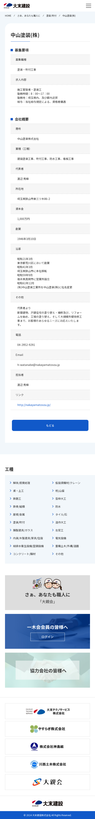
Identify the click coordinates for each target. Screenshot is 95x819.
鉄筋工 (17, 498)
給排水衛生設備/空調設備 (28, 546)
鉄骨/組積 (19, 506)
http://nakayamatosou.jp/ (34, 405)
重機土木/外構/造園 (67, 546)
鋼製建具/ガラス (23, 530)
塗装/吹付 (19, 522)
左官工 (59, 530)
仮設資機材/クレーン (67, 483)
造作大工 (60, 522)
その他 (59, 554)
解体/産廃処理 (21, 483)
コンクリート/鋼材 (24, 554)
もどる (50, 425)
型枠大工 (60, 498)
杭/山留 (59, 491)
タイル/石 (61, 514)
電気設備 (60, 538)
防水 (58, 506)
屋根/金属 (19, 514)
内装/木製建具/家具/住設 (28, 538)
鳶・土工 (18, 491)
